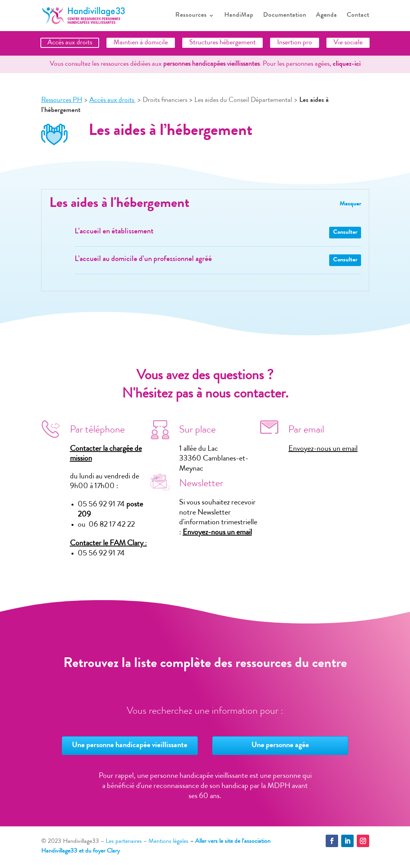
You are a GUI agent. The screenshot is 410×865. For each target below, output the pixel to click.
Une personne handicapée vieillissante (129, 745)
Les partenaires (124, 842)
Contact (358, 16)
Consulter (345, 232)
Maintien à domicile (140, 42)
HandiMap (238, 16)
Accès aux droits (69, 42)
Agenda (326, 16)
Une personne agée (280, 745)
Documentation (284, 16)
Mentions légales (168, 842)
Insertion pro (294, 42)
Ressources (191, 16)
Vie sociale (348, 42)
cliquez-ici (347, 64)
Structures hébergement (222, 42)
